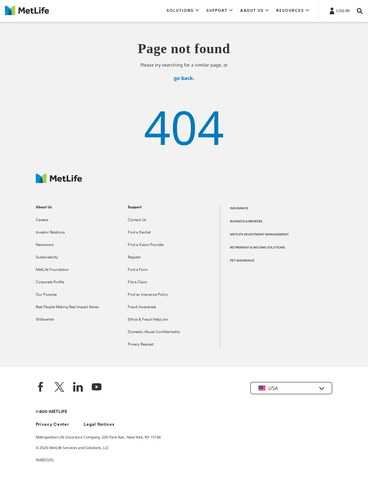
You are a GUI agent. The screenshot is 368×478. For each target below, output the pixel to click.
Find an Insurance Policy (148, 295)
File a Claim (137, 282)
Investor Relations (50, 232)
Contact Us (137, 220)
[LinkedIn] (78, 387)
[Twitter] (59, 387)
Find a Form (138, 270)
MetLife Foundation (52, 270)
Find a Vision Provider (146, 245)
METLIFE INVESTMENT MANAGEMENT (259, 234)
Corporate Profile (50, 282)
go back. (184, 78)
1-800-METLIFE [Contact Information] (51, 412)
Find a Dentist (139, 232)
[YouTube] (97, 387)
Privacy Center (52, 424)
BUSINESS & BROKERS (246, 221)
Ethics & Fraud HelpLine (148, 320)
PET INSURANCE (242, 260)
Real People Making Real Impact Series (67, 307)
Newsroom (45, 245)
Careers (42, 220)
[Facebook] (41, 387)
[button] (183, 11)
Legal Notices (99, 424)
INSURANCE (239, 208)
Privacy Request (141, 344)
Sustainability (47, 257)
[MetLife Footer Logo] (59, 181)
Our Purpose (46, 295)
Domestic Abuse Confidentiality (154, 332)
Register (134, 257)
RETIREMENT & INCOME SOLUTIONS (257, 247)
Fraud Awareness (142, 307)
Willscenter (45, 320)
